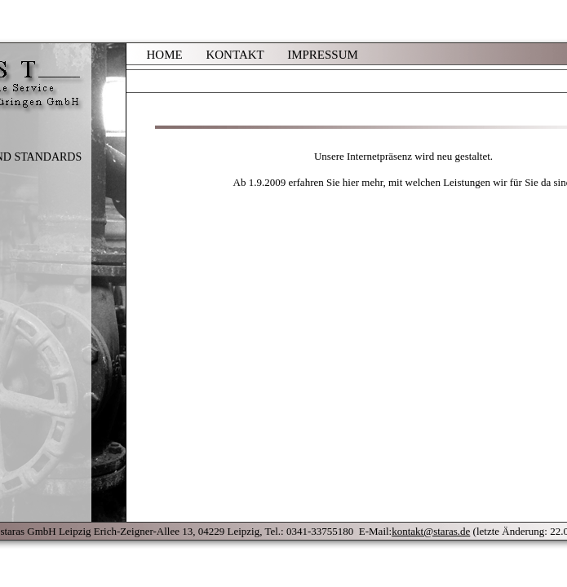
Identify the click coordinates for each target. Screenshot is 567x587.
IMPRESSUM (322, 54)
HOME (165, 54)
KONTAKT (235, 54)
